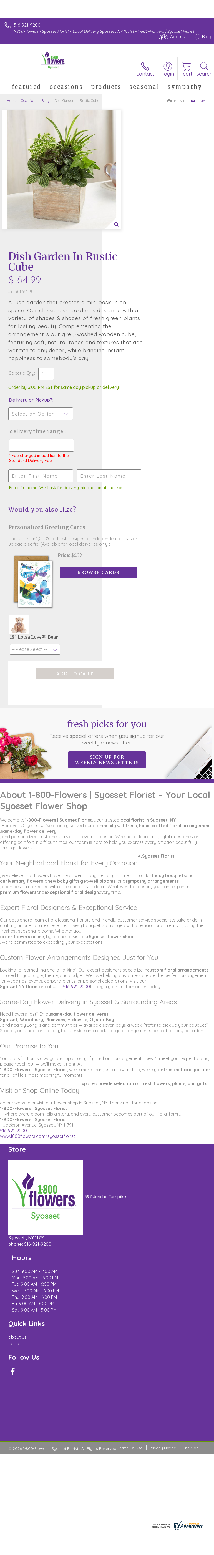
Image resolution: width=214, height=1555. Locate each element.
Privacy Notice (162, 1286)
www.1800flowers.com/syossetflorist (37, 1040)
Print (176, 100)
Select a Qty (123, 255)
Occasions (29, 100)
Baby (45, 100)
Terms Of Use (129, 1286)
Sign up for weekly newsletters (107, 664)
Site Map (191, 1286)
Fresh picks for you (107, 636)
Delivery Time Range (129, 324)
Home (12, 100)
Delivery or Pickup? (133, 288)
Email (199, 100)
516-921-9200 (27, 25)
